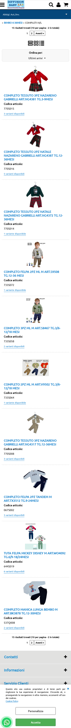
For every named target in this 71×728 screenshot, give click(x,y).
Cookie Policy (12, 700)
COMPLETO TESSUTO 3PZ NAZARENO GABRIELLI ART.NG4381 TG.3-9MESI (30, 97)
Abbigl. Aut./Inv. (11, 14)
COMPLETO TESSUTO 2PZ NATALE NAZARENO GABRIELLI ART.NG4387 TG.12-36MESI (33, 155)
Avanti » (40, 33)
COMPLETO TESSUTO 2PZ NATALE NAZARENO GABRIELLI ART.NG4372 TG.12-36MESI (33, 215)
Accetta (35, 722)
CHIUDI (68, 688)
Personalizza (35, 711)
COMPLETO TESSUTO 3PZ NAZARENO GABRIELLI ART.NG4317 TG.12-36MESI (30, 442)
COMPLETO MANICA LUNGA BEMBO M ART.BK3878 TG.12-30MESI (31, 611)
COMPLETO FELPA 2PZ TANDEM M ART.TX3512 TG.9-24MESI (28, 498)
